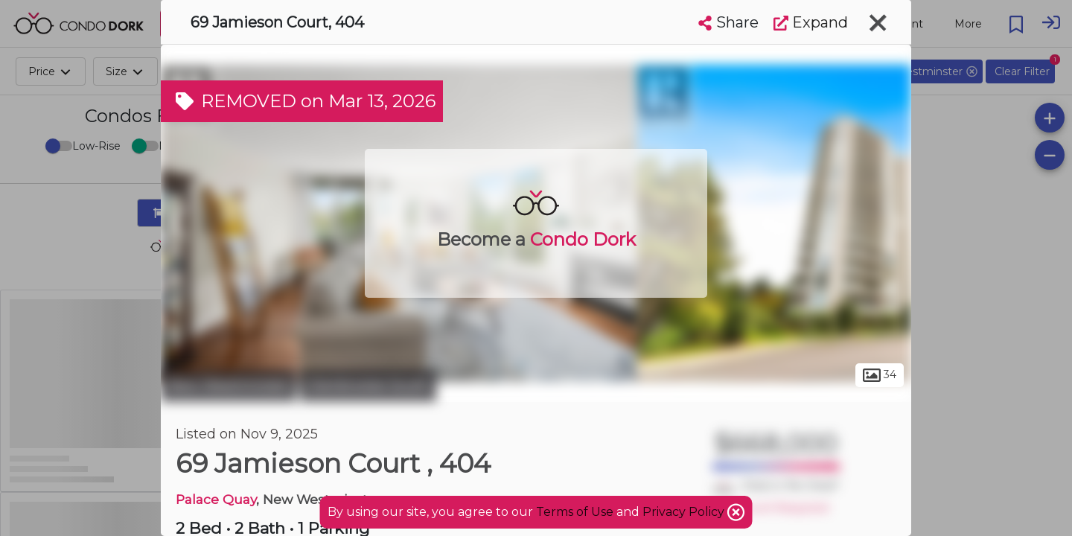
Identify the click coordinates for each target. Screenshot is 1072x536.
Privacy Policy (684, 512)
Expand (810, 22)
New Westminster (228, 385)
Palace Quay (216, 499)
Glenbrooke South (368, 385)
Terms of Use (574, 512)
